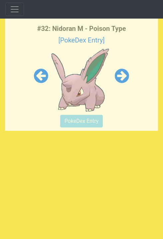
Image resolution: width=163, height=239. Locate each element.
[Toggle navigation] (14, 9)
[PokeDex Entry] (81, 40)
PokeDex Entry (82, 121)
